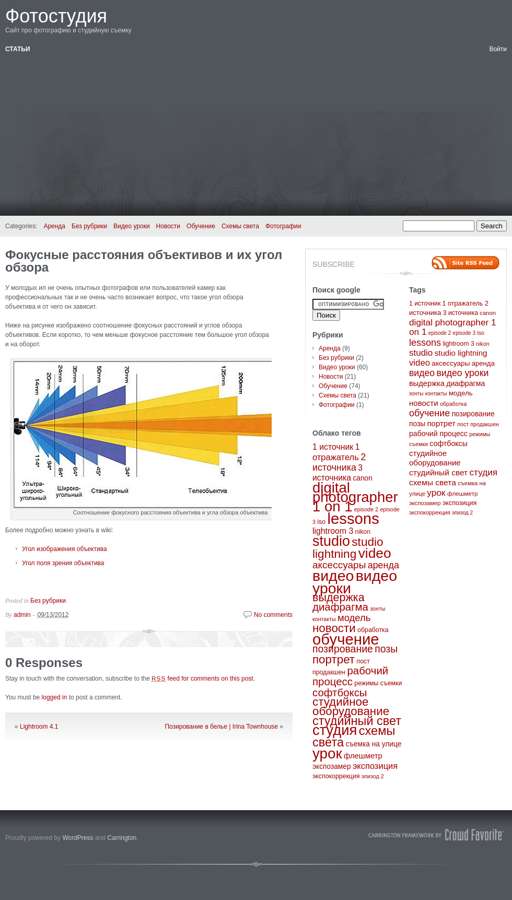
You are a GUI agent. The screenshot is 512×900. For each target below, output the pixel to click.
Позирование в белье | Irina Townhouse (221, 726)
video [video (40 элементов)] (374, 553)
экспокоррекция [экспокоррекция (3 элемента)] (336, 776)
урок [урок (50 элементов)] (327, 753)
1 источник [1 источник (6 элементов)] (332, 446)
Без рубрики (89, 226)
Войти (498, 49)
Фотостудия (56, 16)
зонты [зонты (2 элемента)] (377, 608)
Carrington (121, 837)
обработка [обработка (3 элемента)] (372, 630)
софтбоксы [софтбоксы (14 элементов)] (339, 692)
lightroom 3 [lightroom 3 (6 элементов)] (332, 531)
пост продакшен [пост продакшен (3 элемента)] (478, 424)
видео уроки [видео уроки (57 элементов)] (462, 373)
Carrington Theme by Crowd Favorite (436, 835)
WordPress (77, 837)
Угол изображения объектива (64, 549)
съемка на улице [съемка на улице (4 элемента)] (373, 744)
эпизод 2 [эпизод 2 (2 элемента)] (373, 776)
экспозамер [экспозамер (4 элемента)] (331, 766)
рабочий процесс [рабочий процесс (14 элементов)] (350, 676)
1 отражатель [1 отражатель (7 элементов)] (463, 303)
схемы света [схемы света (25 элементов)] (432, 482)
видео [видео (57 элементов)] (333, 575)
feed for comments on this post (202, 678)
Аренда (54, 226)
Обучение (201, 226)
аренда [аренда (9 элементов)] (383, 565)
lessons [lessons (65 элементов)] (353, 518)
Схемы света (240, 226)
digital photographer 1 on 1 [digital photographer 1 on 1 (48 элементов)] (355, 497)
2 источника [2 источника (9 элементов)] (339, 462)
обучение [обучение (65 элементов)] (345, 639)
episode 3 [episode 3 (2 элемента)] (464, 333)
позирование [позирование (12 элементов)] (342, 648)
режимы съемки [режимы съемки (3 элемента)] (378, 683)
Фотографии (283, 226)
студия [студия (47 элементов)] (334, 730)
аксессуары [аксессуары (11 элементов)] (339, 564)
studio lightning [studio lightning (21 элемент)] (347, 547)
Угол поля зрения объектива (63, 563)
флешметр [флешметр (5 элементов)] (363, 756)
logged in (54, 697)
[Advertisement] (256, 132)
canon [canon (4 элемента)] (362, 478)
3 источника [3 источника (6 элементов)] (460, 313)
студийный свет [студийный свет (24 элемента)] (356, 721)
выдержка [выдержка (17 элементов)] (338, 597)
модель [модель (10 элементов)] (354, 617)
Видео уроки (131, 226)
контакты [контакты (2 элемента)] (324, 619)
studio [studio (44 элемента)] (331, 541)
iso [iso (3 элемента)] (321, 521)
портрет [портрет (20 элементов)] (333, 659)
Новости (168, 226)
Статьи (17, 49)
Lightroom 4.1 (39, 726)
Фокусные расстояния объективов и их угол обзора (143, 261)
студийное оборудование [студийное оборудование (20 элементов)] (350, 706)
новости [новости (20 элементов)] (334, 628)
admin (22, 614)
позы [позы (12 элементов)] (386, 648)
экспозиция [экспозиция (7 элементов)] (375, 765)
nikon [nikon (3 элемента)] (362, 531)
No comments (273, 614)
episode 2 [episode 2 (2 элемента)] (366, 509)
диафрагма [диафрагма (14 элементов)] (340, 607)
